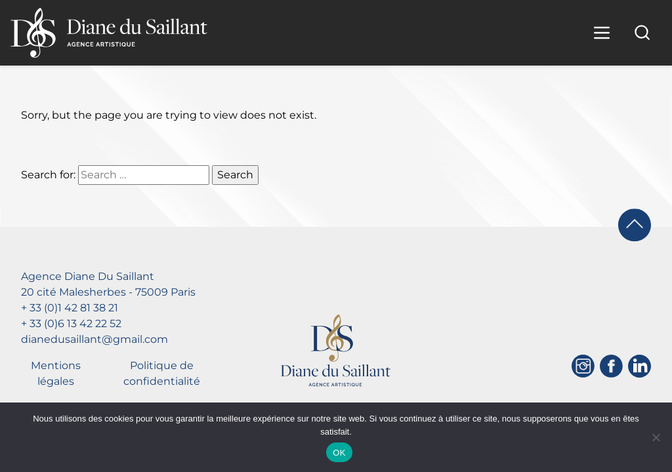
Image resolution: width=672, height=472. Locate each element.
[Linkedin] (639, 366)
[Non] (655, 437)
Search (235, 174)
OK (339, 453)
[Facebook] (611, 366)
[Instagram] (583, 366)
